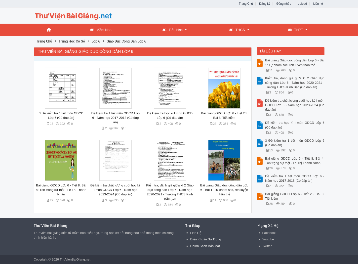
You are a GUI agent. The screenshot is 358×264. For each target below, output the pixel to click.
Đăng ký (264, 3)
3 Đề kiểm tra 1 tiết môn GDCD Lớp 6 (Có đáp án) (294, 143)
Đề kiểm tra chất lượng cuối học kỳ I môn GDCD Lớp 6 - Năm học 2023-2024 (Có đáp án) (115, 189)
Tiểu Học (172, 30)
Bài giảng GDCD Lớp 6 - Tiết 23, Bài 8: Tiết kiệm (294, 196)
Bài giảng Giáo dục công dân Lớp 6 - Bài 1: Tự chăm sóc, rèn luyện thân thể (224, 189)
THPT (295, 30)
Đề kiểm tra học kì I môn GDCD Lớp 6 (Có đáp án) (294, 125)
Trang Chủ (246, 3)
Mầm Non (101, 30)
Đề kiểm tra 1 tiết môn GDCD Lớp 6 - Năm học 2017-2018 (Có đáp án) (115, 117)
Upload (302, 3)
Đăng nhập (284, 3)
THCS (237, 30)
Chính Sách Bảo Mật (205, 246)
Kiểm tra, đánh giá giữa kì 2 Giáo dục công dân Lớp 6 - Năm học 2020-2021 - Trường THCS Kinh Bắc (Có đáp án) (294, 82)
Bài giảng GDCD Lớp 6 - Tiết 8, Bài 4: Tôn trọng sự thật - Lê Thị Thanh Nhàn (61, 189)
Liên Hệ (195, 233)
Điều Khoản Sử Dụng (205, 239)
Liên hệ (318, 3)
